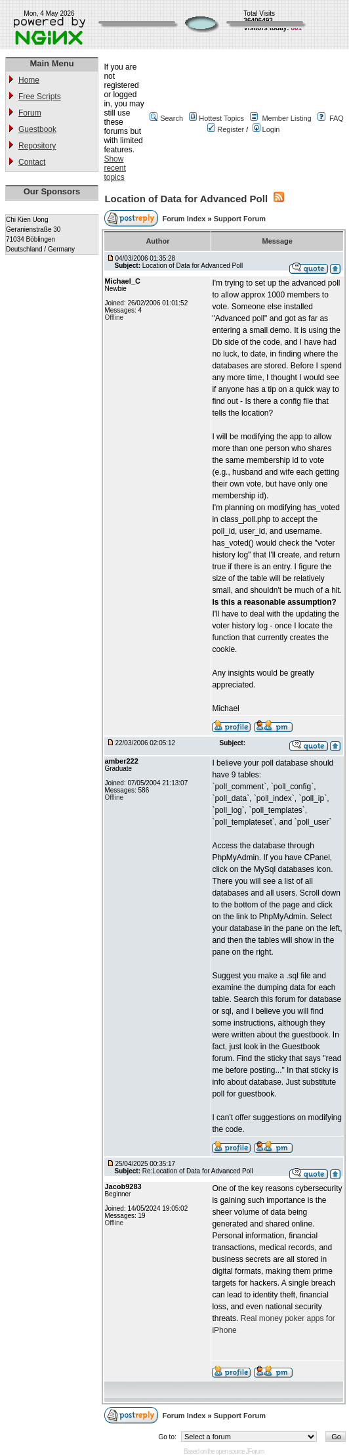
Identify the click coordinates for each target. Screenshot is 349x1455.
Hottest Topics (221, 118)
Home (28, 80)
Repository (37, 145)
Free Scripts (39, 96)
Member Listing (286, 118)
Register (225, 129)
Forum (29, 113)
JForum (255, 1451)
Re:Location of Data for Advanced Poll (197, 1171)
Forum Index (184, 219)
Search (171, 118)
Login (266, 129)
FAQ (336, 118)
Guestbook (37, 129)
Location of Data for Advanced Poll (186, 198)
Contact (31, 162)
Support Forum (240, 219)
